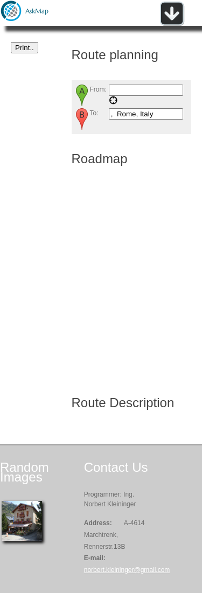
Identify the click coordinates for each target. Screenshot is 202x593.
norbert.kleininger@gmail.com (127, 570)
